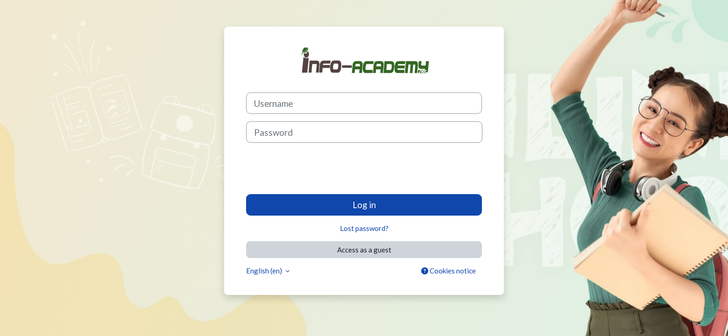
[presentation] (317, 168)
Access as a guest (364, 249)
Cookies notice (448, 270)
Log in (364, 204)
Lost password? (364, 228)
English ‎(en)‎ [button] (264, 270)
